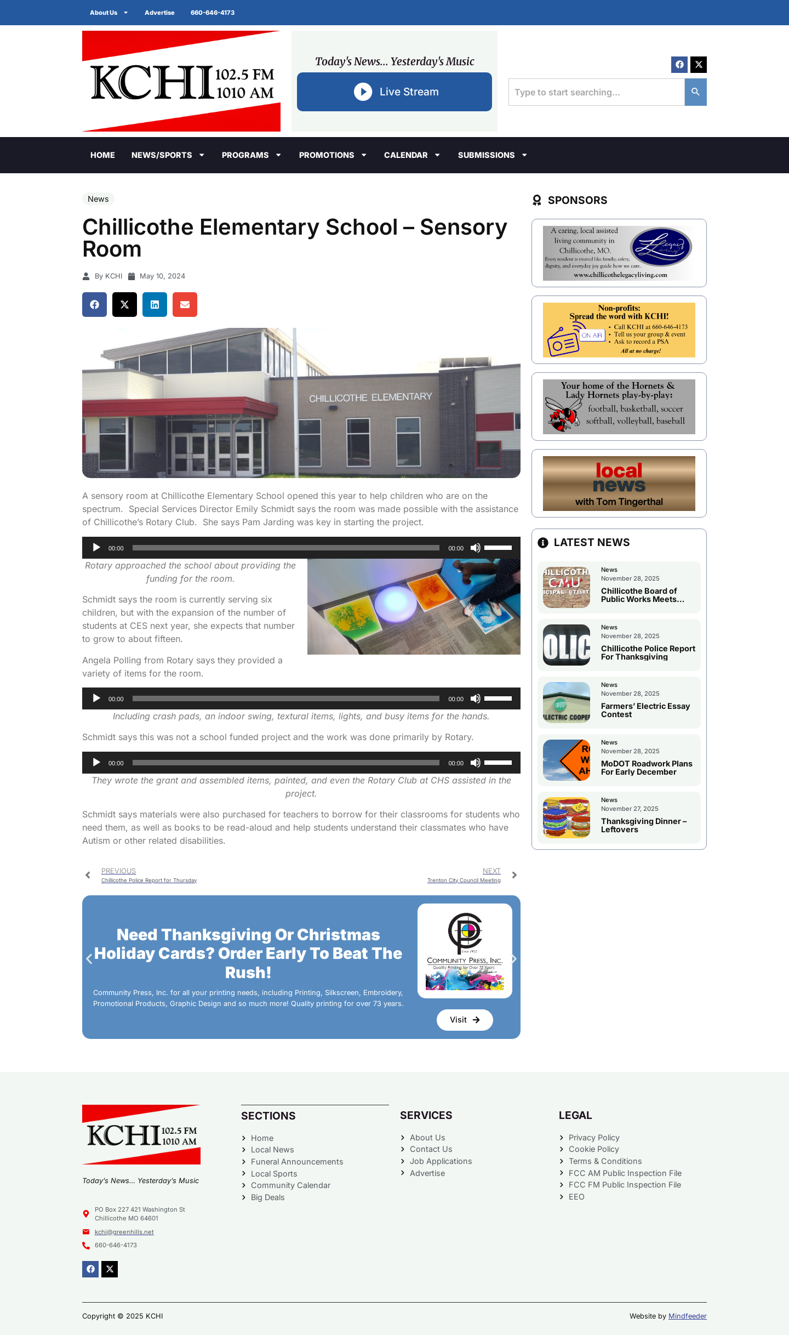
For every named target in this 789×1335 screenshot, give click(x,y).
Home (102, 155)
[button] (94, 304)
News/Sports (168, 154)
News (98, 198)
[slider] (286, 547)
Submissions (493, 154)
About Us (109, 12)
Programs (252, 154)
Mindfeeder (687, 1316)
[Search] (696, 92)
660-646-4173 (214, 12)
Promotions (333, 154)
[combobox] (596, 92)
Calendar (412, 154)
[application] (301, 548)
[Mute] (475, 547)
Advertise (161, 12)
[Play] (96, 547)
